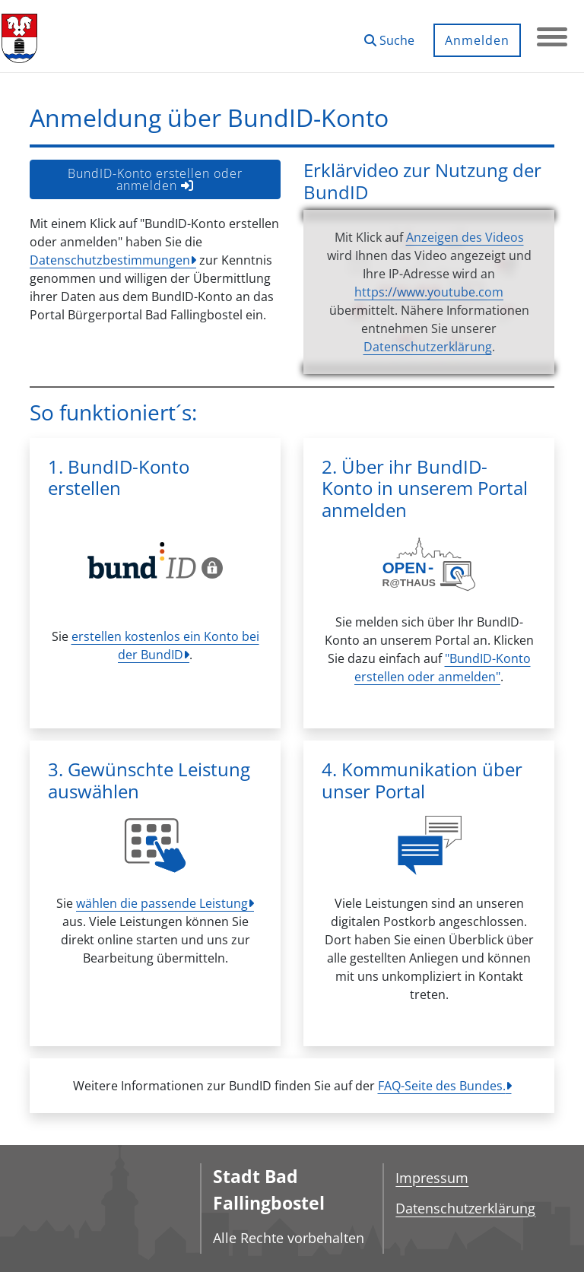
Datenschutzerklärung (427, 346)
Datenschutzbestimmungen (110, 260)
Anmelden (477, 40)
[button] (389, 34)
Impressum (431, 1178)
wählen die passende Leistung (162, 903)
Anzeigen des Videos (465, 237)
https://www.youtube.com (428, 292)
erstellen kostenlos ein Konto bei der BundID (165, 645)
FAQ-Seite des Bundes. (442, 1085)
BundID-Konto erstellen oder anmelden (155, 179)
